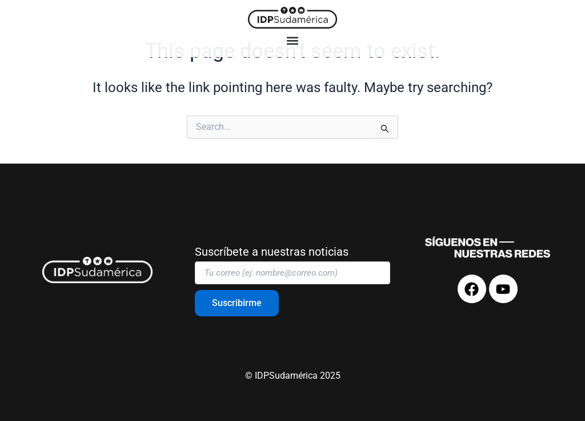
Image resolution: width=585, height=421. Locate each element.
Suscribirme (237, 302)
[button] (292, 40)
